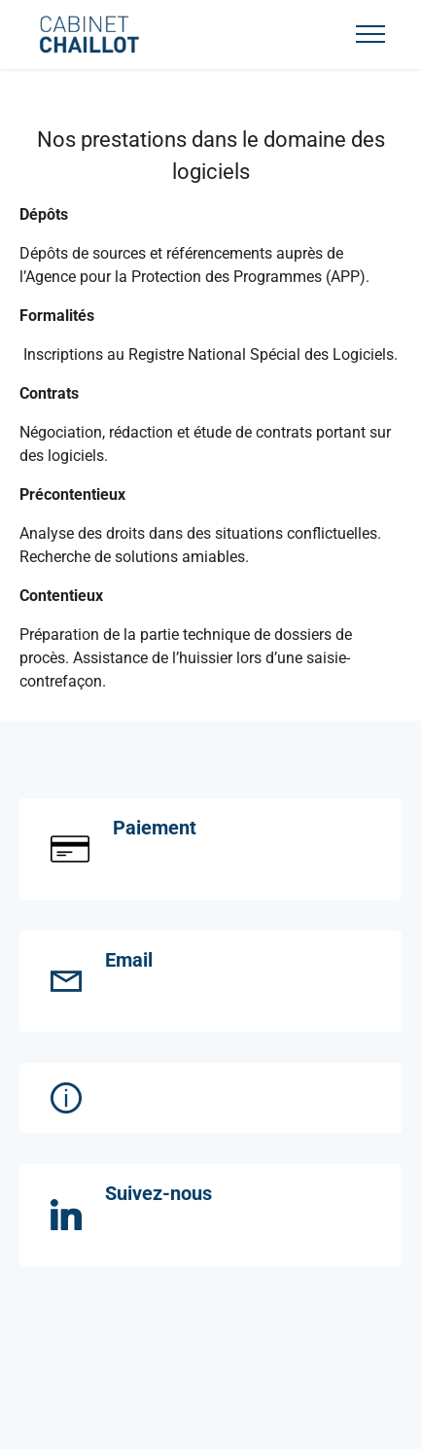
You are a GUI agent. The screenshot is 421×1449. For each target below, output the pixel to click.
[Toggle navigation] (371, 34)
